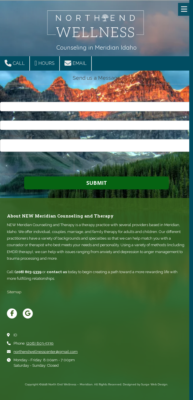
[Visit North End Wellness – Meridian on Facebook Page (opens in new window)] (12, 313)
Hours (45, 63)
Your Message (12, 135)
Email (75, 63)
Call (15, 63)
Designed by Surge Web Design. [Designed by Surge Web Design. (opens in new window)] (145, 384)
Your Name (10, 98)
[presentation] (37, 165)
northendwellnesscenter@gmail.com (46, 351)
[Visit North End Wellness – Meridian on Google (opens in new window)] (28, 313)
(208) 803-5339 (39, 343)
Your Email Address (17, 117)
